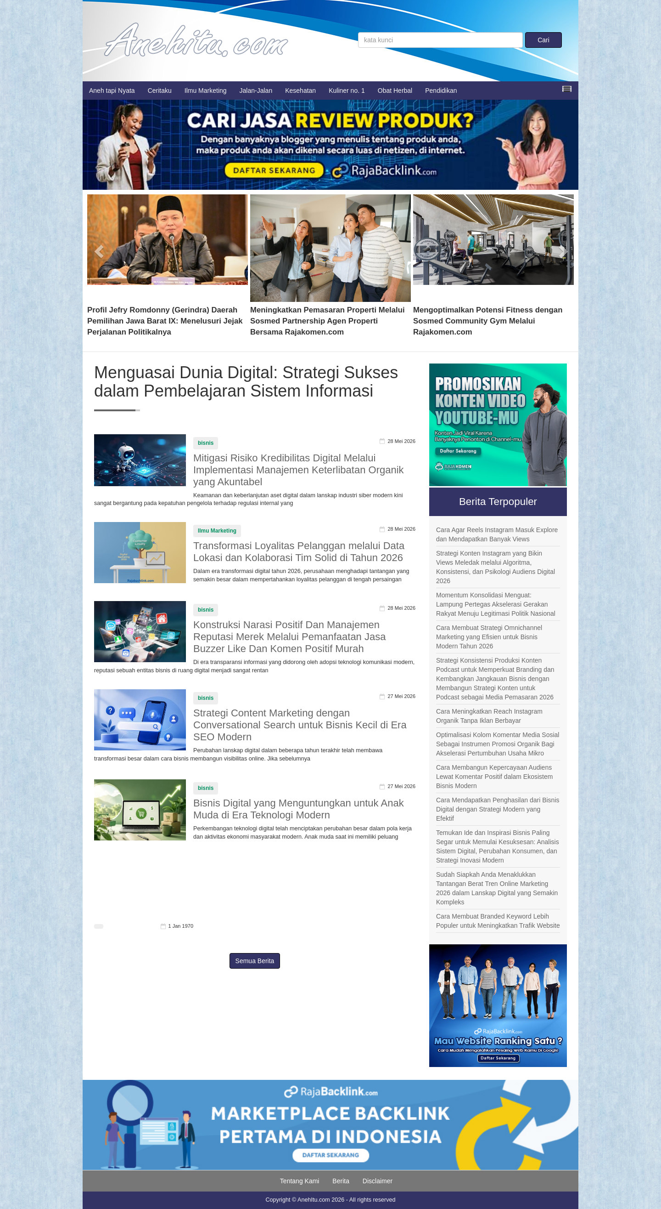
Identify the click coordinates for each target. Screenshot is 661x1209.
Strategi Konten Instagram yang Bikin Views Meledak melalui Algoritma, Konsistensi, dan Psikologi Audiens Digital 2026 (495, 567)
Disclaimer (377, 1181)
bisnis (205, 443)
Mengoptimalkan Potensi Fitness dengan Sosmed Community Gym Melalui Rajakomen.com (487, 321)
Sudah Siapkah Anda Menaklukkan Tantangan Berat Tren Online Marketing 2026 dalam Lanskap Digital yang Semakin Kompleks (497, 888)
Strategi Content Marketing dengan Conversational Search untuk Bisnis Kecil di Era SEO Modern (300, 725)
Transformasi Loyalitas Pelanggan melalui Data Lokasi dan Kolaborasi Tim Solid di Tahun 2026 (298, 551)
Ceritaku (160, 90)
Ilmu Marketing (206, 90)
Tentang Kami (299, 1181)
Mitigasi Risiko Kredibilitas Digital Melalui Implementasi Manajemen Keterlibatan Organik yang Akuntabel (298, 470)
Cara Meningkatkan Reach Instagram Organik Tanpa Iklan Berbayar (489, 716)
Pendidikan (441, 90)
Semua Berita (254, 961)
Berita (340, 1181)
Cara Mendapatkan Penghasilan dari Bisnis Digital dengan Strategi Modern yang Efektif (498, 809)
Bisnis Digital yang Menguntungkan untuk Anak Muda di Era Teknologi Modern (298, 809)
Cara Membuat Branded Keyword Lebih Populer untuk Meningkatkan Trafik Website (498, 921)
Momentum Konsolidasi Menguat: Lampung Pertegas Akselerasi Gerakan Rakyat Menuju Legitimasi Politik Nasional (495, 604)
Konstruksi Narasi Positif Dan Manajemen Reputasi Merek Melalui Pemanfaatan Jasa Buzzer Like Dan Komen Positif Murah (289, 636)
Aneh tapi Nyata (112, 90)
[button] (99, 248)
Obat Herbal (395, 90)
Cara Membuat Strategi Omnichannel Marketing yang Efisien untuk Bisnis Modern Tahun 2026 (489, 637)
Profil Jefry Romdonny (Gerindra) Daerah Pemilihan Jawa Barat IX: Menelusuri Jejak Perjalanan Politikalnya (165, 321)
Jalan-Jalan (256, 90)
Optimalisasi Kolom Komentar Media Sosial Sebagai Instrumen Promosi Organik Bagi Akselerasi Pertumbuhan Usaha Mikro (497, 744)
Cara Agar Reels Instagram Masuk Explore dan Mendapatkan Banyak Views (497, 534)
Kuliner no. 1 (347, 90)
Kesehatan (300, 90)
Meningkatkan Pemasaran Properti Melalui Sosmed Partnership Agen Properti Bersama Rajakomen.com (327, 321)
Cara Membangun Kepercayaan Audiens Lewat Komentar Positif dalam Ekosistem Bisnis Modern (494, 776)
